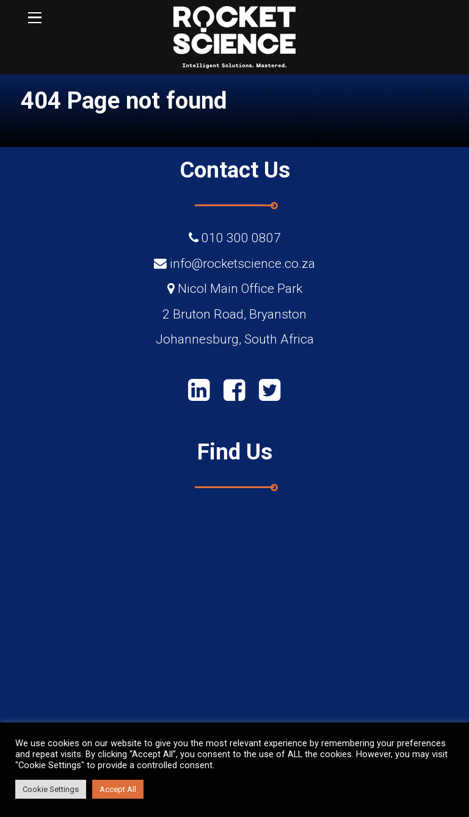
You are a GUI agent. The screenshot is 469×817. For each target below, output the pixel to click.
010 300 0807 (241, 238)
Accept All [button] (118, 789)
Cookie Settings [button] (51, 789)
